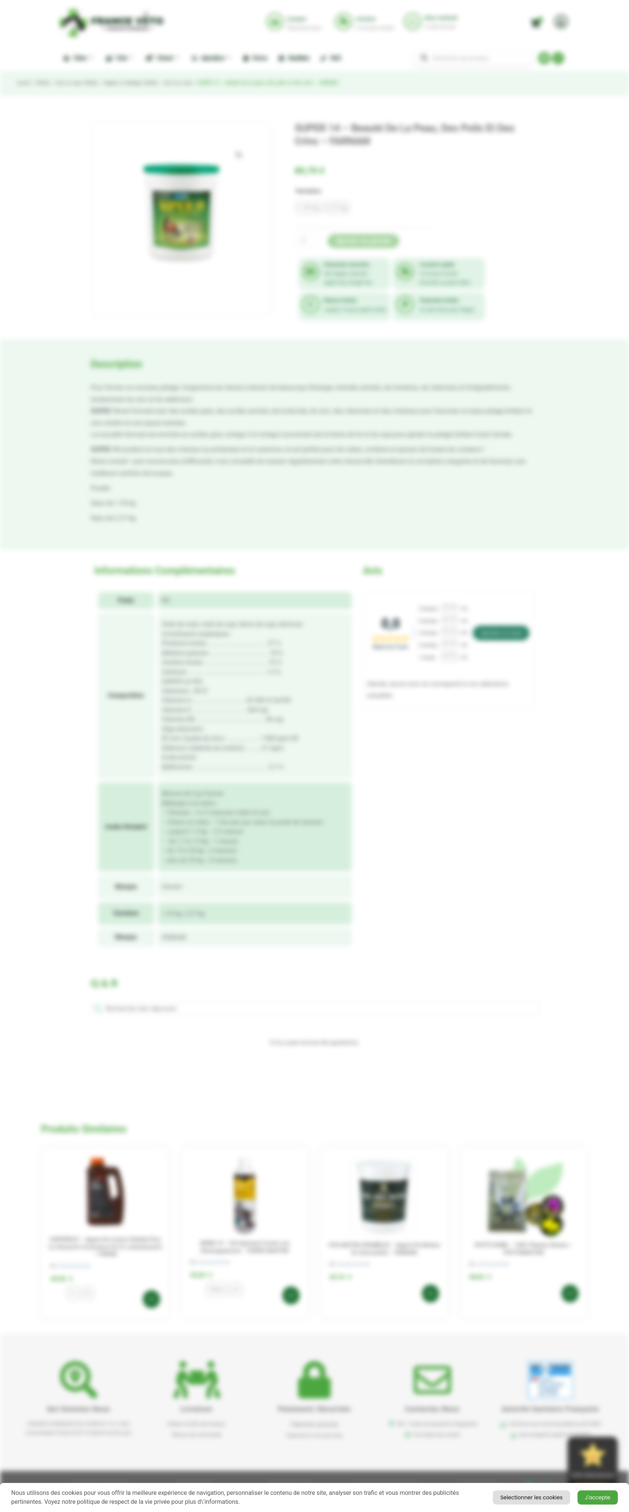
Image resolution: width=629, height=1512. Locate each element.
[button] (239, 155)
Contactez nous (432, 1409)
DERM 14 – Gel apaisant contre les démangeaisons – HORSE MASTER (245, 1247)
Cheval (162, 58)
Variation (308, 191)
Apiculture (211, 58)
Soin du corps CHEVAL (84, 82)
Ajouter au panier (363, 240)
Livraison (197, 1409)
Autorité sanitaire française (550, 1409)
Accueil (24, 82)
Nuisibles (294, 58)
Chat (119, 58)
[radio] (308, 207)
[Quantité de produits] (306, 241)
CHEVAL (45, 82)
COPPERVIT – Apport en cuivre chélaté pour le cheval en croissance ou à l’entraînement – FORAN (105, 1246)
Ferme (255, 58)
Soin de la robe (197, 82)
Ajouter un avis (501, 633)
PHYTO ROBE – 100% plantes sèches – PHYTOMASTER (524, 1249)
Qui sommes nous (78, 1409)
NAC (330, 58)
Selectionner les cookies (574, 1497)
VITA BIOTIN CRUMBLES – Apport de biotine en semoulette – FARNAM (384, 1249)
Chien (78, 58)
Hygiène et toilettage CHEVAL (145, 82)
